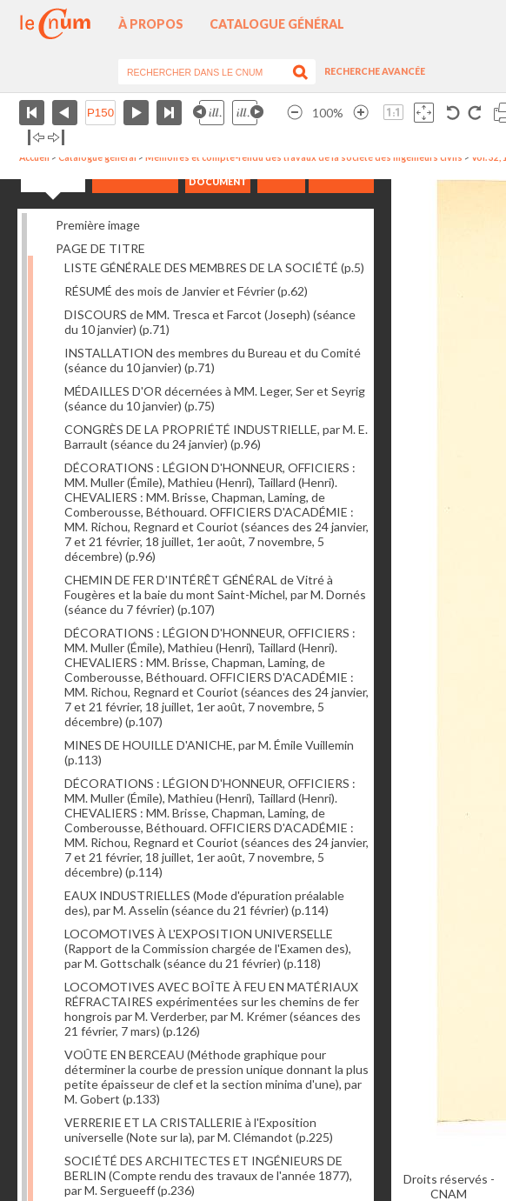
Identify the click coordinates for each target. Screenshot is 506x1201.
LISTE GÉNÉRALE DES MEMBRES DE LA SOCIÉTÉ (214, 267)
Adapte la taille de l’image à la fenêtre (424, 112)
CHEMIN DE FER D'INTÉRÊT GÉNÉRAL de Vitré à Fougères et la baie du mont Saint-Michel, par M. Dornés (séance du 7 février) (215, 594)
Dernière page (169, 112)
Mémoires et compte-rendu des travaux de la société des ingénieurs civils (304, 157)
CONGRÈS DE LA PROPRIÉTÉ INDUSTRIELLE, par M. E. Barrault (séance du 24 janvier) (216, 436)
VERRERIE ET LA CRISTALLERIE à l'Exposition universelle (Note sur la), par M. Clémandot (198, 1129)
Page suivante (136, 112)
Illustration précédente (208, 112)
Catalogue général (277, 24)
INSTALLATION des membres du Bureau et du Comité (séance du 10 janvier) (212, 360)
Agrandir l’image (361, 112)
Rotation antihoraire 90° (453, 112)
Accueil (34, 157)
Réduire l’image (295, 112)
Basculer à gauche (36, 137)
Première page (31, 112)
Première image (98, 224)
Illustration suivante (247, 112)
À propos (150, 24)
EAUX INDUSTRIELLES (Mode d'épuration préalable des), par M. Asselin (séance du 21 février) (204, 902)
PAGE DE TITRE (100, 248)
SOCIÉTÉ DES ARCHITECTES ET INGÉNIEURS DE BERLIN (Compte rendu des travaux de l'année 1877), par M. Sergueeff (208, 1175)
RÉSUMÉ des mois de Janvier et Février (186, 291)
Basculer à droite (56, 137)
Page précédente (64, 112)
